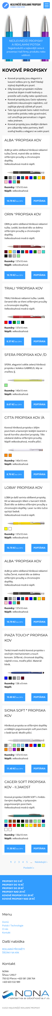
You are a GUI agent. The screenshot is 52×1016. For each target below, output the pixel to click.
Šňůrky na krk (10, 952)
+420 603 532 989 (11, 981)
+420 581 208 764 (26, 978)
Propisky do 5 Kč (12, 881)
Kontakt (6, 932)
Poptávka (39, 200)
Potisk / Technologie (12, 925)
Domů (5, 921)
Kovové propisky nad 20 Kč (18, 898)
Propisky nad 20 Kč (13, 891)
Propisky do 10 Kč (13, 884)
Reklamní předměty (13, 949)
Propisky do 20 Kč (13, 888)
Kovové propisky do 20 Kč (17, 895)
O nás (5, 929)
